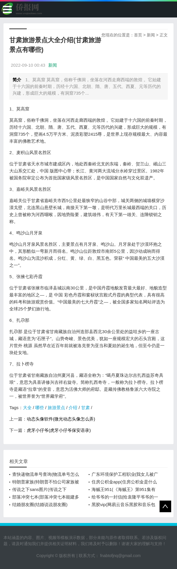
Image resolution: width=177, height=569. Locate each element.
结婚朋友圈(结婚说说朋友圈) (39, 504)
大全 (27, 407)
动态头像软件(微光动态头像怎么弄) (61, 418)
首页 (138, 35)
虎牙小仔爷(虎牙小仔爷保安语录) (59, 430)
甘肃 (85, 407)
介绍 (73, 407)
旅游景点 (56, 407)
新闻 (151, 35)
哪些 (39, 407)
